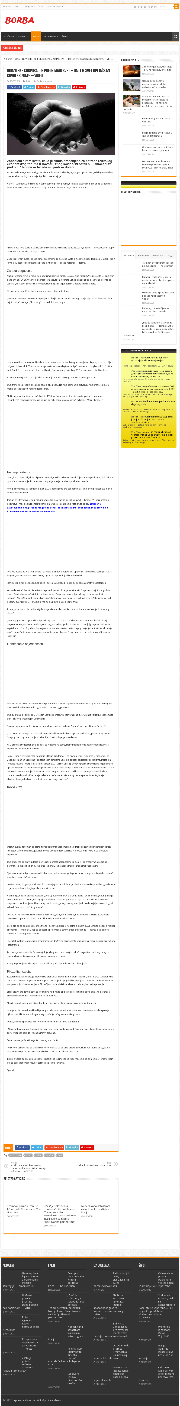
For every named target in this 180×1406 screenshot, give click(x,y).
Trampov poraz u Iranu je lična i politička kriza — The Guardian (24, 1209)
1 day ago (170, 366)
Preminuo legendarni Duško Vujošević (164, 1331)
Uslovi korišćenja (55, 6)
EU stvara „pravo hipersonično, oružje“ (76, 1378)
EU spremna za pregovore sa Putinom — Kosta (30, 1344)
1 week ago (143, 396)
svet (60, 1155)
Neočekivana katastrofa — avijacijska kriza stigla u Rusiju (97, 1209)
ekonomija (15, 1155)
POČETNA (9, 36)
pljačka (49, 1155)
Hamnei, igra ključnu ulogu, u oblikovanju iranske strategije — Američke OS (60, 47)
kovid (28, 1155)
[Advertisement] (112, 21)
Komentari (158, 255)
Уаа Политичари (140, 371)
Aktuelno (7, 6)
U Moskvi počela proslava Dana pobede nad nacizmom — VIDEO (158, 295)
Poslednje (129, 255)
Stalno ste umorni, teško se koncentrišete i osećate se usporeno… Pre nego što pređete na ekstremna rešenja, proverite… (147, 103)
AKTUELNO (23, 36)
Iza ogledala (29, 6)
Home (8, 59)
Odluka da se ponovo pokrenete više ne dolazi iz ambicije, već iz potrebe (155, 84)
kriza (38, 1155)
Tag (170, 255)
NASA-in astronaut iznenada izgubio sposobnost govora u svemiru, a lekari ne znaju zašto (157, 164)
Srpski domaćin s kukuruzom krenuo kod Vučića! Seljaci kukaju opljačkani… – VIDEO (29, 1167)
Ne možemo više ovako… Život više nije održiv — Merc (146, 379)
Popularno (143, 255)
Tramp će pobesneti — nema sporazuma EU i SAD (144, 366)
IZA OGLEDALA (50, 36)
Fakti (17, 6)
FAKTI (36, 36)
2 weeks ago (140, 442)
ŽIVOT (65, 36)
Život (40, 6)
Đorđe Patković (140, 357)
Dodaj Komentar (44, 81)
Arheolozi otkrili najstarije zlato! (93, 1164)
